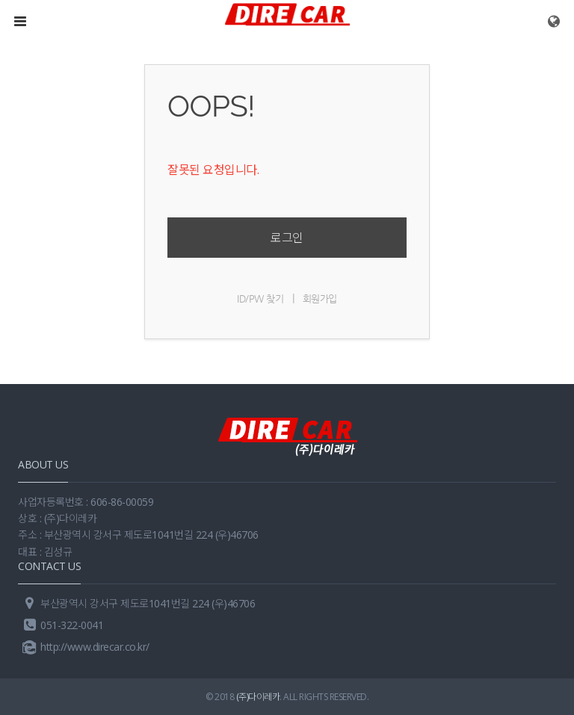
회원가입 (320, 298)
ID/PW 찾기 (260, 298)
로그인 (287, 237)
